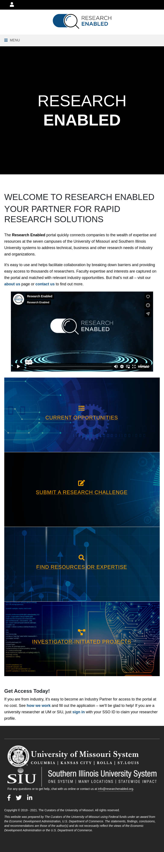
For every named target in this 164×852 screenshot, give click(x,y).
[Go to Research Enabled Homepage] (82, 21)
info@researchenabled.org (115, 789)
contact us (45, 284)
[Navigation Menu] (12, 40)
